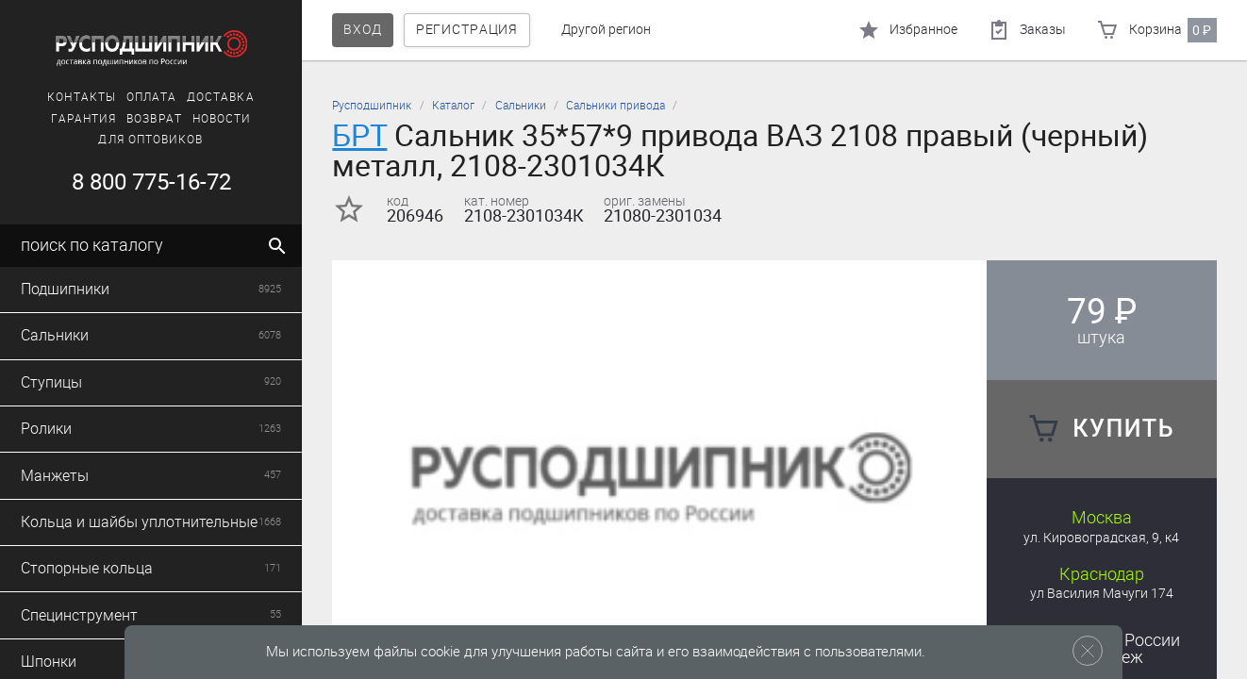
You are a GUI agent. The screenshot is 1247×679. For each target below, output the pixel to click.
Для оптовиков (150, 139)
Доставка (221, 97)
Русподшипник (371, 105)
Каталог (453, 105)
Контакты (81, 97)
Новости (222, 118)
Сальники (520, 105)
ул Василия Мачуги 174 (1101, 594)
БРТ (359, 135)
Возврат (154, 118)
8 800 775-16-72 (151, 182)
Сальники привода (615, 105)
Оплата (151, 97)
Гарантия (84, 118)
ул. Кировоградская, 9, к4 (1101, 538)
